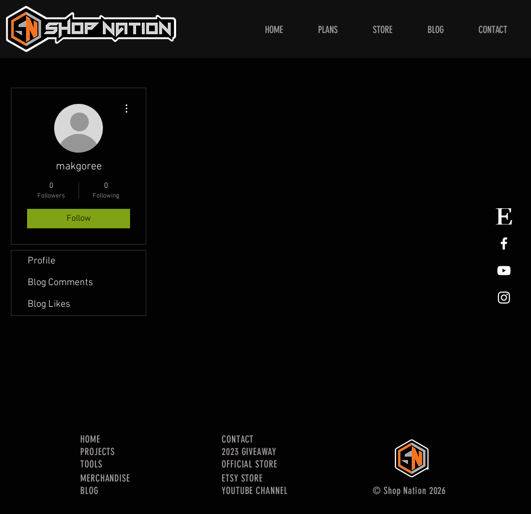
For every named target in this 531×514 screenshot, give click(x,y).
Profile (41, 261)
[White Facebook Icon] (504, 243)
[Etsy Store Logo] (504, 216)
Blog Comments (60, 282)
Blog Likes (49, 304)
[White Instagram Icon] (504, 297)
